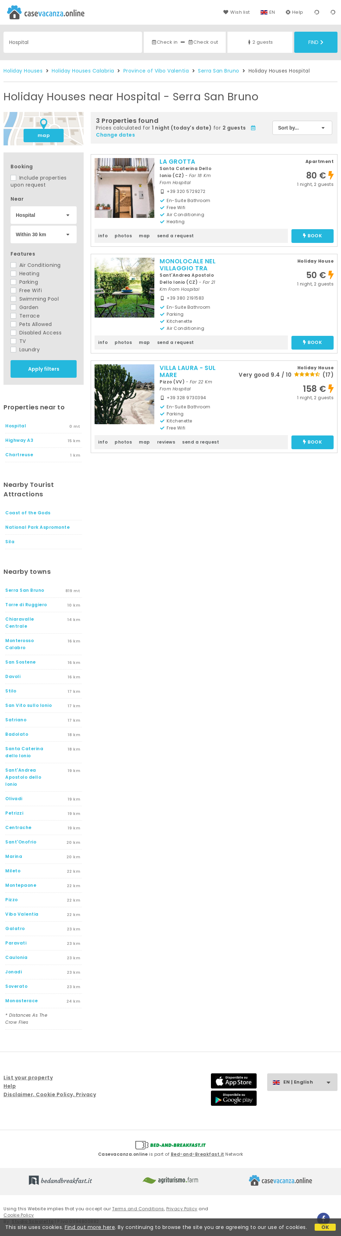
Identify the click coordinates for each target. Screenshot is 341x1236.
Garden (25, 307)
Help (294, 12)
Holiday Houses (23, 70)
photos (123, 236)
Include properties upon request (39, 181)
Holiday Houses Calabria (83, 70)
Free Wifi (26, 290)
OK (325, 1227)
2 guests (259, 42)
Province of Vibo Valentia (156, 70)
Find (315, 42)
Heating (25, 273)
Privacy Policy (182, 1209)
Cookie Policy (19, 1215)
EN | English (310, 1082)
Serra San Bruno (218, 70)
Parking (24, 282)
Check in (164, 42)
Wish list (236, 12)
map (44, 135)
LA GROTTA (177, 161)
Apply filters (43, 368)
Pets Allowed (31, 324)
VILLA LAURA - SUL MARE (188, 371)
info (103, 236)
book (312, 236)
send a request (175, 236)
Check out (203, 42)
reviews (166, 442)
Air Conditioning (36, 265)
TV (18, 341)
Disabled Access (36, 332)
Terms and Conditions (138, 1209)
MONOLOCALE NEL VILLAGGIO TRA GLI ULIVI (187, 268)
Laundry (25, 349)
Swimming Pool (35, 298)
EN (272, 12)
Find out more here (90, 1227)
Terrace (25, 315)
